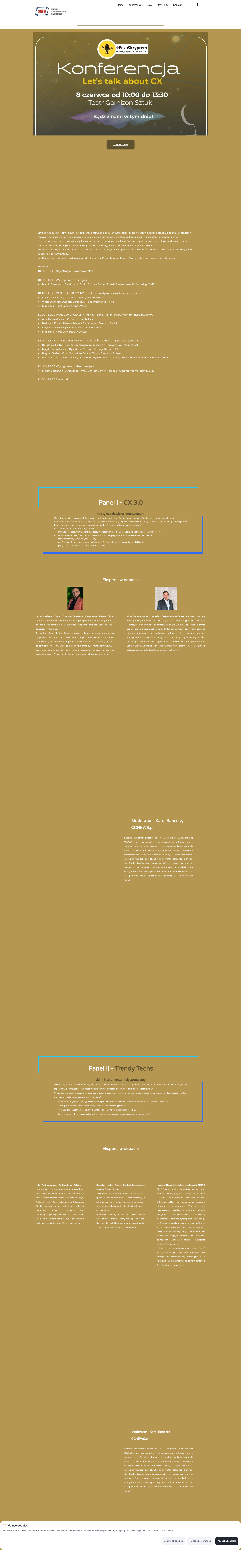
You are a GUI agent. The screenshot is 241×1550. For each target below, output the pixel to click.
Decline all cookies (173, 1541)
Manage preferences (200, 1541)
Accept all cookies (226, 1541)
